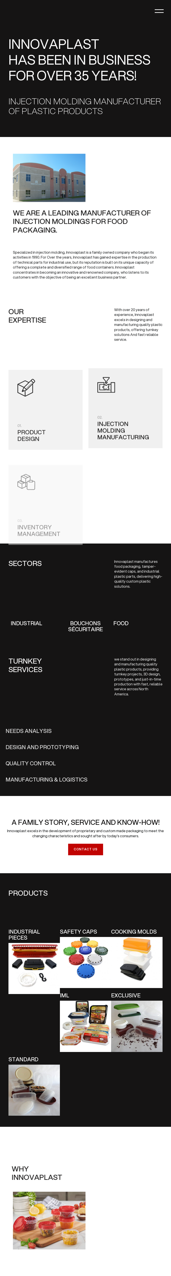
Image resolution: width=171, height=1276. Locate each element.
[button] (146, 11)
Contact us (86, 849)
